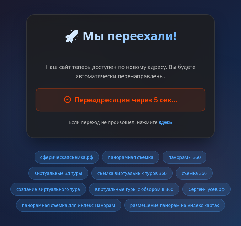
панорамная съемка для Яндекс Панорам (68, 205)
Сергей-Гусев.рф (206, 189)
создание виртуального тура (48, 189)
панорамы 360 (185, 157)
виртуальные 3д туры (58, 173)
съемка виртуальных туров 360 (132, 173)
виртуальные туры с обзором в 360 (134, 189)
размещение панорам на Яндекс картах (174, 205)
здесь (165, 122)
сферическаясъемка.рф (66, 157)
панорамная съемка (130, 157)
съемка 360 (194, 173)
